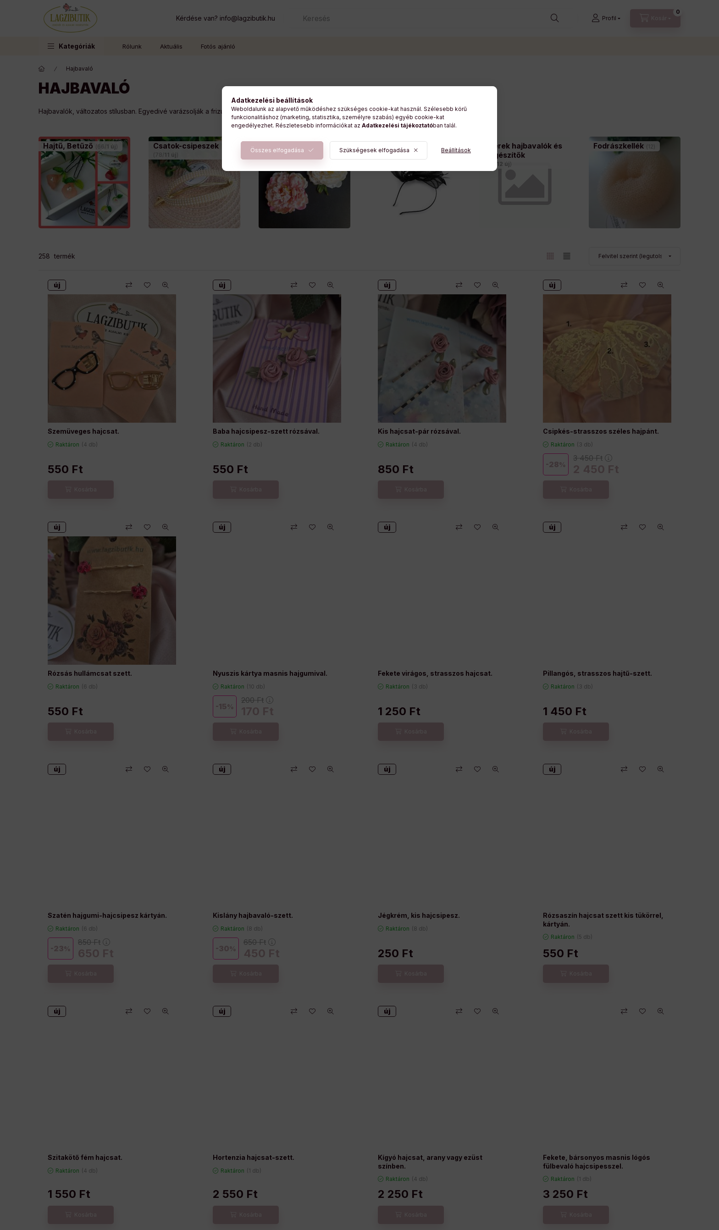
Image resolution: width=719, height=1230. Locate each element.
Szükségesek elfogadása (374, 150)
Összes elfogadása (277, 150)
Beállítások (456, 150)
